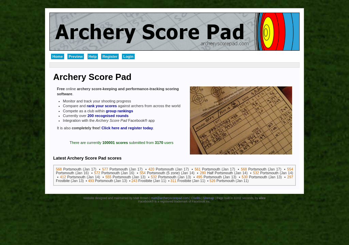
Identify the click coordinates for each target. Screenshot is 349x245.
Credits (196, 198)
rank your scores (102, 106)
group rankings (119, 111)
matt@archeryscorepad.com (170, 198)
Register (110, 56)
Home (57, 56)
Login (128, 56)
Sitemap (208, 198)
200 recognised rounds (108, 116)
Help (93, 56)
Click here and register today (127, 128)
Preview (76, 56)
